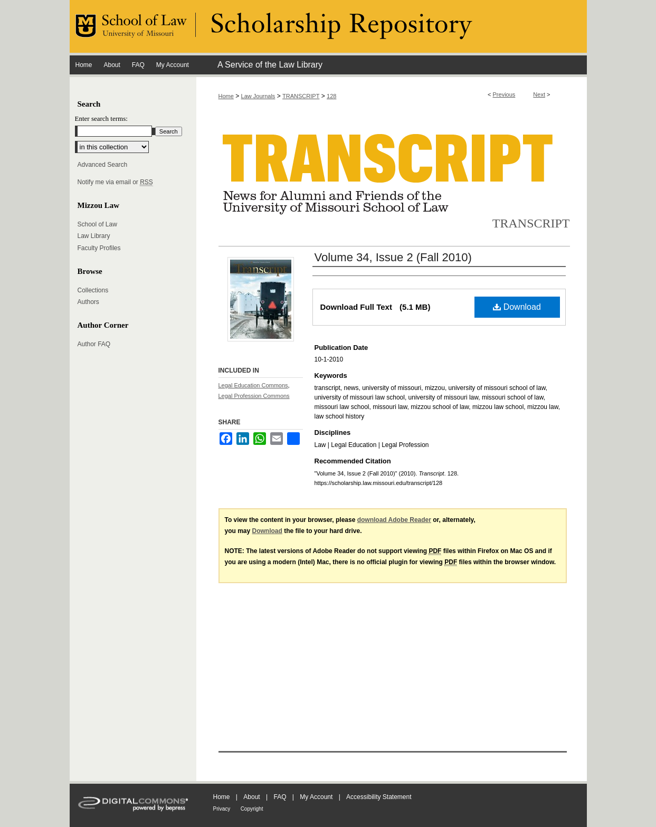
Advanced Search (103, 164)
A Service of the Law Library (269, 64)
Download (517, 306)
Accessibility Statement (378, 797)
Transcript (531, 223)
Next (539, 94)
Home (226, 96)
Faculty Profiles (99, 248)
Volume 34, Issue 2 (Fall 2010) (393, 257)
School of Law (97, 224)
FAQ (279, 797)
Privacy (222, 809)
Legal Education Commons (253, 385)
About (251, 797)
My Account (316, 797)
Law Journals (258, 96)
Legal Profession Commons (254, 396)
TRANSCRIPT (300, 96)
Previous (504, 94)
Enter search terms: (101, 118)
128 (331, 96)
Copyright (252, 809)
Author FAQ (94, 344)
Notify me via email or (115, 182)
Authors (88, 302)
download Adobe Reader (394, 520)
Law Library (94, 236)
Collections (93, 290)
